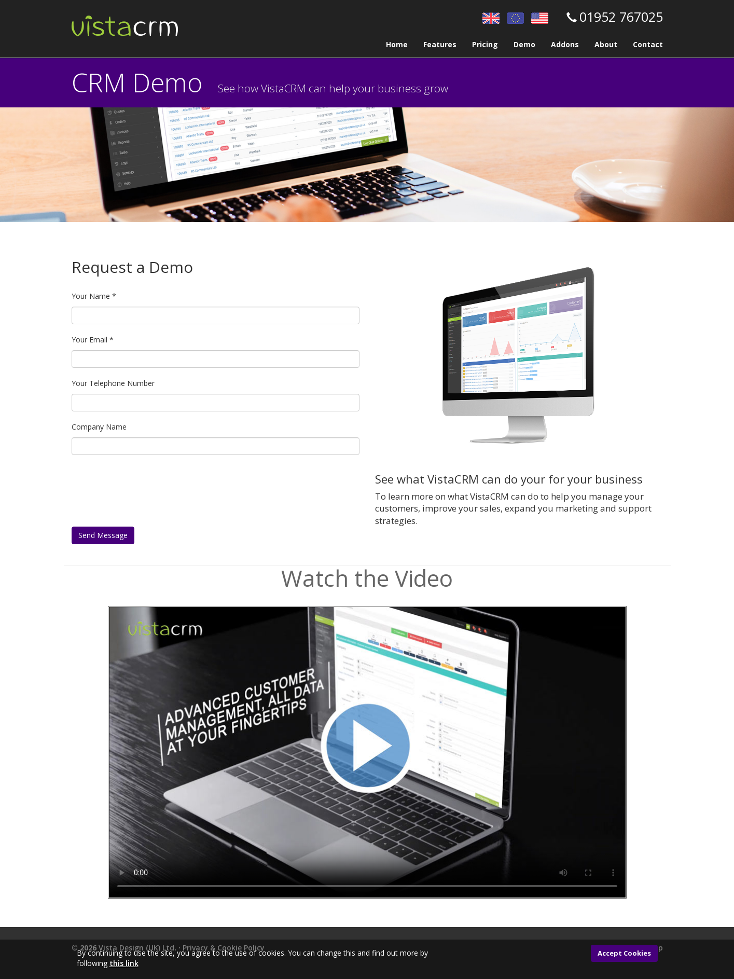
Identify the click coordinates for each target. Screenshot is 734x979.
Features (439, 44)
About (605, 44)
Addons (565, 44)
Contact (648, 44)
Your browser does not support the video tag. (367, 752)
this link (124, 963)
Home (397, 44)
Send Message (103, 535)
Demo (524, 44)
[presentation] (150, 496)
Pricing (485, 44)
